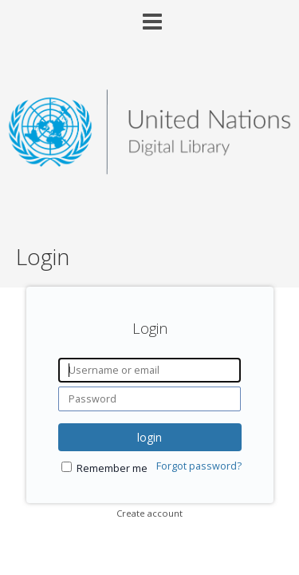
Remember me (112, 468)
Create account (149, 513)
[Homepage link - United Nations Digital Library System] (149, 169)
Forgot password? (199, 466)
